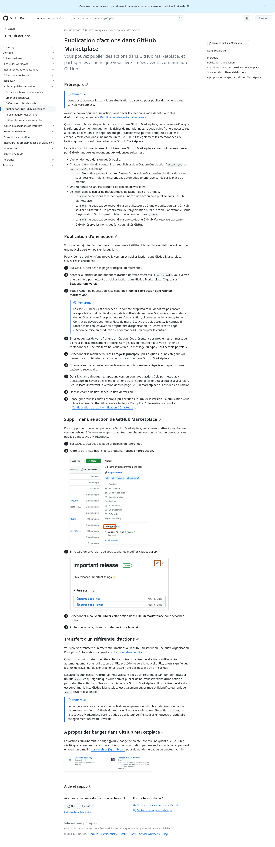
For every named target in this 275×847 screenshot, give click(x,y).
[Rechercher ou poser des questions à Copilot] (127, 18)
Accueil (10, 28)
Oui (71, 806)
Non (86, 806)
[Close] (265, 6)
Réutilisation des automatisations (122, 117)
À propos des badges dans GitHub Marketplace (114, 732)
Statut (123, 834)
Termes (94, 834)
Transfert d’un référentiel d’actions (101, 639)
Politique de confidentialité (77, 812)
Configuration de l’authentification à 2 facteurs (102, 407)
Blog (165, 834)
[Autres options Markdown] (246, 43)
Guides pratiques (95, 30)
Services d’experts (149, 834)
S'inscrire (264, 18)
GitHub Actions (18, 35)
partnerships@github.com (108, 749)
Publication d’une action (91, 236)
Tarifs (133, 834)
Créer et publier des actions (124, 30)
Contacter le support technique (152, 810)
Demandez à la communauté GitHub (156, 805)
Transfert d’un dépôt (126, 652)
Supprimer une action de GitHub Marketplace (112, 419)
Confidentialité (109, 834)
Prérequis (76, 84)
